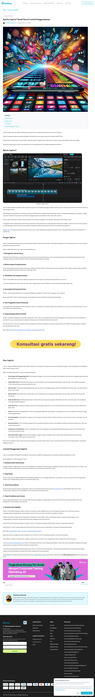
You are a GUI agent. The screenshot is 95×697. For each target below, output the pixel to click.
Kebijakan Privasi (59, 689)
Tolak (78, 693)
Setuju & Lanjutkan (86, 693)
